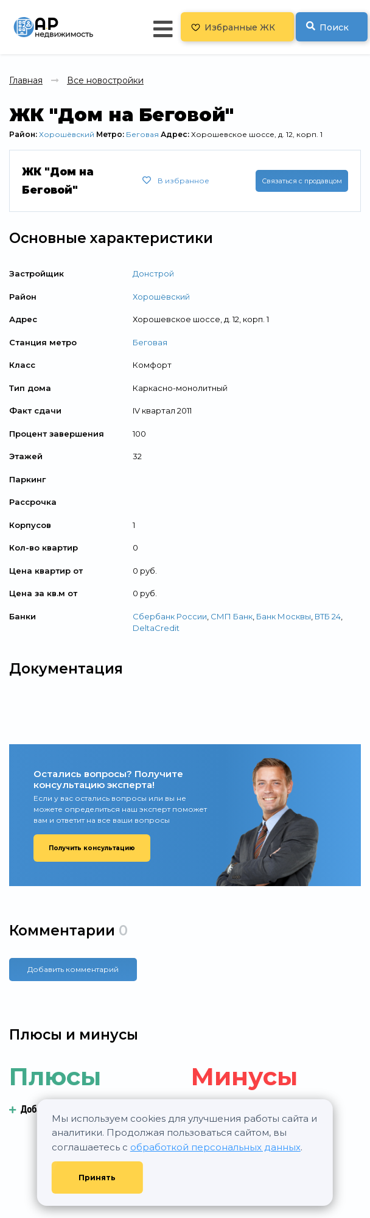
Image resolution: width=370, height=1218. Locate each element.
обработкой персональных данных (215, 1147)
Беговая (142, 134)
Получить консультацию (92, 848)
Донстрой (153, 273)
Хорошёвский (66, 134)
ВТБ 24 (328, 616)
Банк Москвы (283, 616)
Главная (26, 80)
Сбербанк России (170, 616)
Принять (97, 1177)
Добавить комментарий (73, 969)
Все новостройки (105, 80)
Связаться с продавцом (302, 181)
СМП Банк (232, 616)
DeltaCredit (156, 628)
